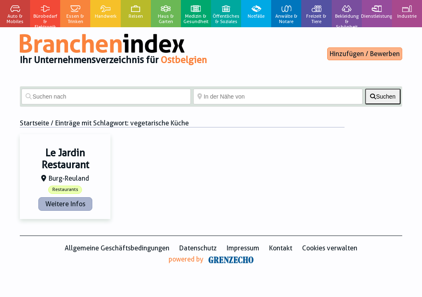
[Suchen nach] (106, 96)
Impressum (243, 248)
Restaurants (65, 189)
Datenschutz (198, 248)
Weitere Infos (65, 204)
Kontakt (280, 248)
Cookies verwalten (329, 248)
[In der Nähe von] (278, 96)
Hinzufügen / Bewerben (365, 54)
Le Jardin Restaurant (65, 159)
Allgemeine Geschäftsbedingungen (117, 248)
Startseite (34, 123)
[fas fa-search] (383, 96)
